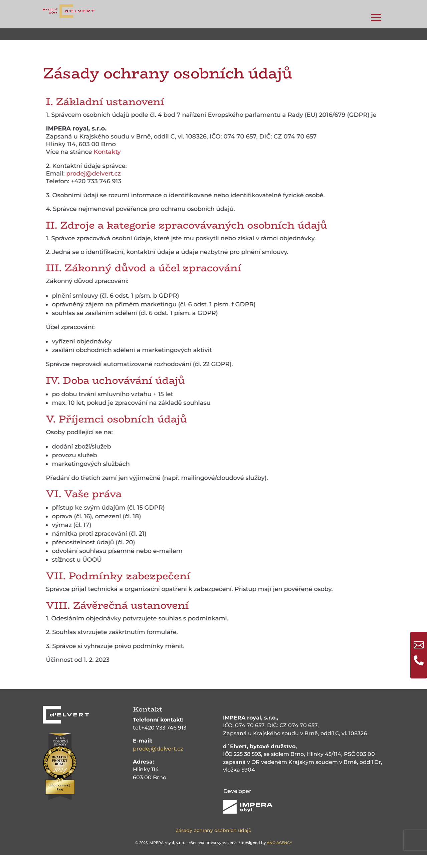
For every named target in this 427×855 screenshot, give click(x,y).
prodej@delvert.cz (101, 173)
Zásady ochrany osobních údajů (213, 830)
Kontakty (115, 152)
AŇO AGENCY (279, 842)
